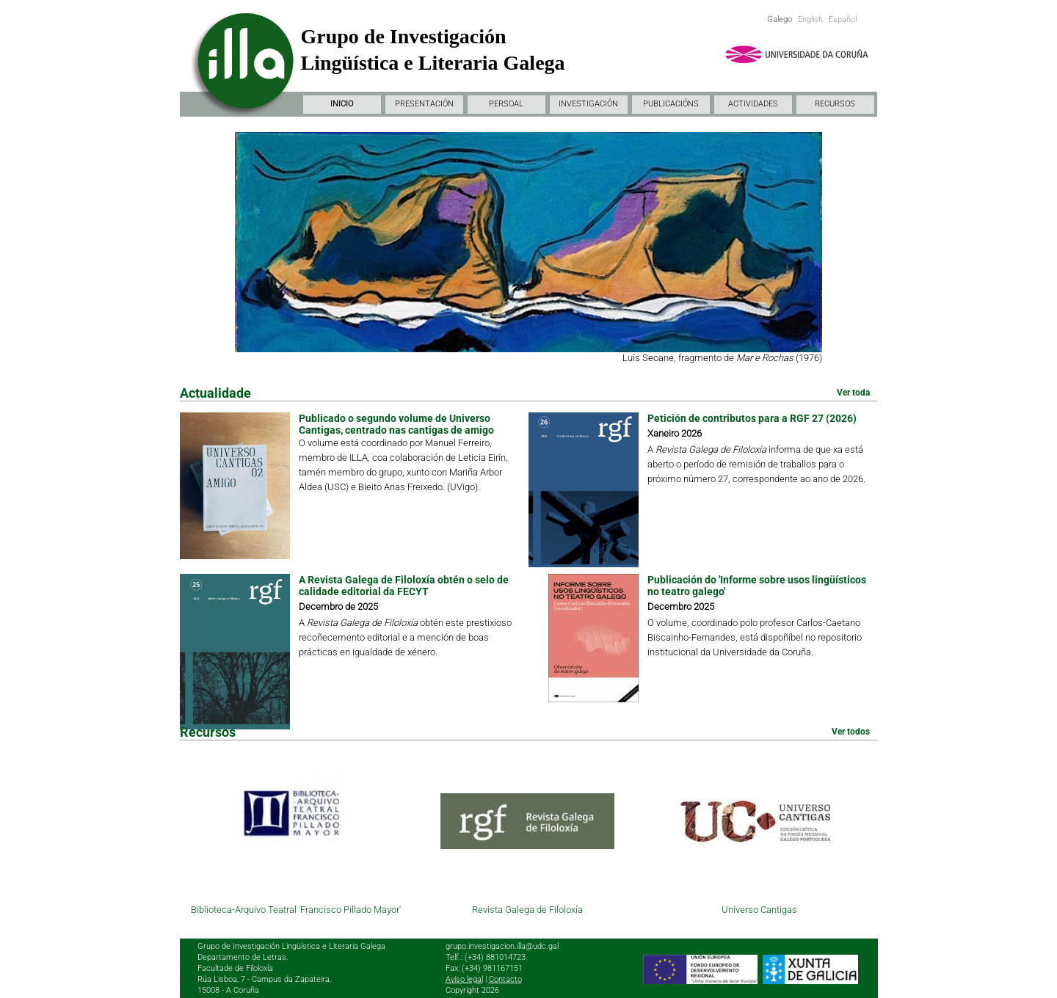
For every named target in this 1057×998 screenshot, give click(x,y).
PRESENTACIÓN (424, 104)
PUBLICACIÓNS (671, 104)
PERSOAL (506, 104)
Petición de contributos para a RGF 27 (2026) (752, 418)
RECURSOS (835, 104)
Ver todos (851, 731)
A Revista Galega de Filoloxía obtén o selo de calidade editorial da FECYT (404, 585)
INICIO (341, 104)
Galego (779, 19)
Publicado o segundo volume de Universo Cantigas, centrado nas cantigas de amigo (396, 424)
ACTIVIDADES (753, 104)
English (810, 19)
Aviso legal (464, 979)
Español (843, 19)
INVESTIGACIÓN (588, 104)
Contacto (505, 979)
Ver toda (853, 392)
